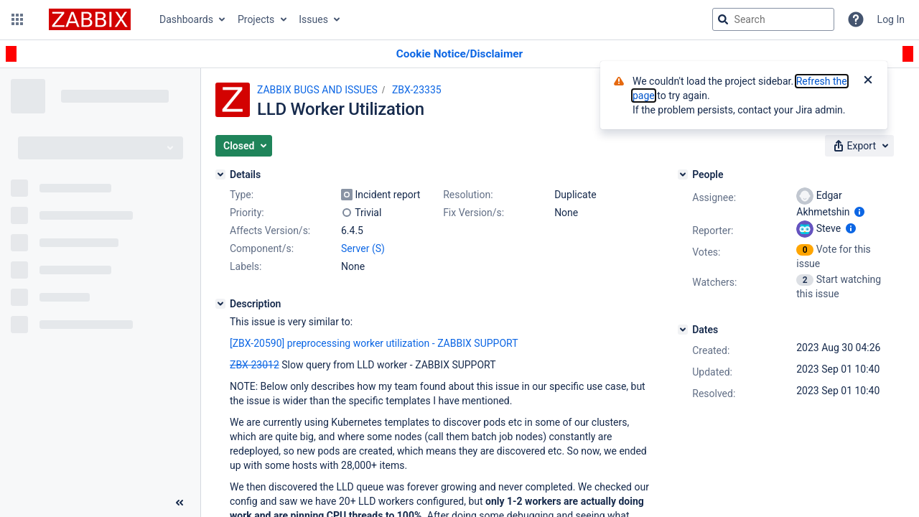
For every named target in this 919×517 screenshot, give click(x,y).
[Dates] (683, 330)
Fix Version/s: (473, 212)
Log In (891, 19)
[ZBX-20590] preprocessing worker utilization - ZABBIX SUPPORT (374, 343)
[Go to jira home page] (90, 19)
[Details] (220, 174)
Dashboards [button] (186, 19)
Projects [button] (256, 19)
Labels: (245, 266)
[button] (17, 19)
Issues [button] (313, 19)
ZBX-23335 (417, 90)
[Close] (868, 81)
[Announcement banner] (459, 54)
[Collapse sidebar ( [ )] (179, 502)
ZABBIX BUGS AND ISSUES (317, 90)
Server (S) (363, 248)
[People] (683, 174)
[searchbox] (773, 19)
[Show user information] (859, 212)
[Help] (855, 19)
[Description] (220, 304)
